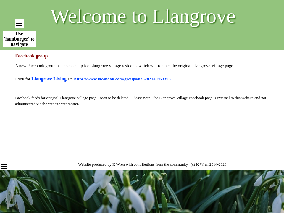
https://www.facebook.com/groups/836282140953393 (122, 79)
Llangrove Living (48, 78)
